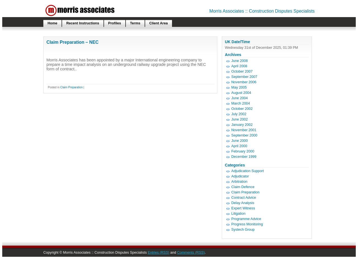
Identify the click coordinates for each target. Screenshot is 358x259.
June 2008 (239, 61)
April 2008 (239, 66)
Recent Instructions (82, 23)
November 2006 (243, 82)
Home (52, 23)
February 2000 (242, 151)
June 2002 (239, 119)
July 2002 (238, 114)
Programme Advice (246, 219)
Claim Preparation (71, 87)
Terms (135, 23)
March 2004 (240, 103)
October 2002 (242, 109)
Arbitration (239, 182)
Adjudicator (240, 176)
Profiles (114, 23)
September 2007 (244, 77)
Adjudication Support (247, 171)
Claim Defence (243, 187)
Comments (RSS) (191, 253)
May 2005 (239, 87)
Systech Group (243, 230)
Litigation (238, 214)
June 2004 (239, 98)
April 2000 (239, 146)
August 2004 (241, 93)
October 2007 (242, 71)
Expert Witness (243, 208)
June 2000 (239, 141)
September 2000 (244, 135)
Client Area (158, 23)
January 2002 (242, 125)
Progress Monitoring (247, 224)
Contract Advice (243, 198)
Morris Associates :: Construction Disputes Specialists (262, 11)
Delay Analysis (242, 203)
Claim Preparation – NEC (72, 42)
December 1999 (243, 157)
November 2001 (243, 130)
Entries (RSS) (158, 253)
